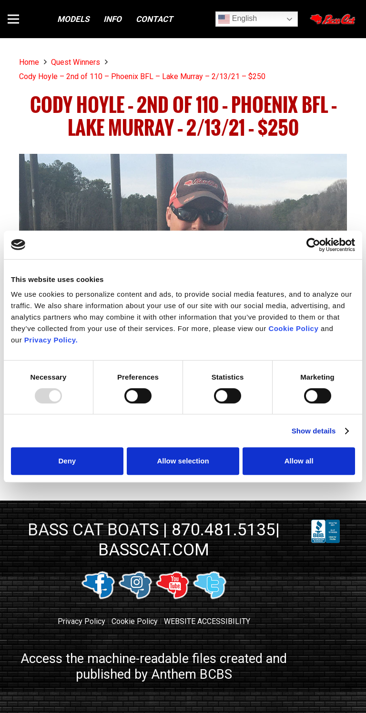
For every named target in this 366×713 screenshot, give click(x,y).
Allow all (299, 461)
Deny (67, 461)
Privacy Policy (81, 621)
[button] (13, 19)
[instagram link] (135, 596)
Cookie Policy (135, 621)
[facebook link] (98, 596)
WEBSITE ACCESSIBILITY (207, 621)
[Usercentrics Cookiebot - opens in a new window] (313, 245)
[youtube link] (172, 596)
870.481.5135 (223, 530)
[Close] (333, 19)
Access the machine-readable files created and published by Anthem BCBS (153, 666)
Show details (314, 431)
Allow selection (183, 461)
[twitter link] (209, 596)
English (237, 19)
